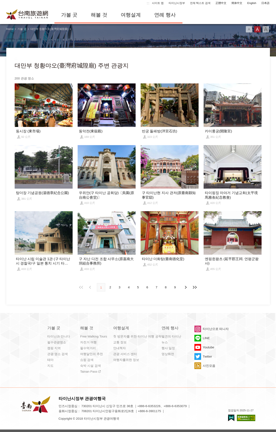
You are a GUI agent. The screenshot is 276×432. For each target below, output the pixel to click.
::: (148, 3)
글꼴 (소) (249, 29)
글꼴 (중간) (257, 29)
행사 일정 (168, 348)
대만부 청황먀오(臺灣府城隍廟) (49, 29)
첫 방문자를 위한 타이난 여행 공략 (137, 336)
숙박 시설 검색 (90, 365)
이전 (90, 287)
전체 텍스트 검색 (200, 3)
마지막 (194, 287)
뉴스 (165, 342)
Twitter (207, 356)
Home (10, 29)
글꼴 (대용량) (266, 29)
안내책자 (119, 348)
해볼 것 (99, 15)
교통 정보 (120, 342)
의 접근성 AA (246, 418)
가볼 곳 (69, 15)
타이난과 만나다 (58, 336)
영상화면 (168, 354)
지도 (50, 365)
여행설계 (131, 15)
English (251, 3)
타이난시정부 (177, 3)
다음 (185, 287)
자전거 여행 (88, 342)
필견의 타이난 (171, 336)
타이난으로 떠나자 (216, 329)
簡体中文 (236, 3)
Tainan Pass (88, 371)
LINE (206, 338)
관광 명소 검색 (57, 354)
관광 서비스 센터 (125, 354)
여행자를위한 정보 (126, 360)
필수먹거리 (88, 348)
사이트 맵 (158, 3)
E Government (231, 418)
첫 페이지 (81, 287)
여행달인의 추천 (91, 354)
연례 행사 (165, 15)
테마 (50, 360)
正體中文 (221, 3)
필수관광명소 (56, 342)
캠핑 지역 (54, 348)
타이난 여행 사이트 (27, 14)
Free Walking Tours (93, 336)
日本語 (265, 3)
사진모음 (209, 365)
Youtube (208, 347)
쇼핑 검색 (87, 360)
